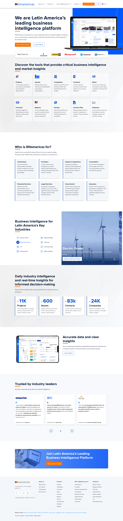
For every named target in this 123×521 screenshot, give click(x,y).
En (104, 4)
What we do (42, 484)
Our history (42, 487)
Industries (77, 4)
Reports (59, 496)
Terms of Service (20, 515)
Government (78, 499)
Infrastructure (22, 251)
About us (40, 4)
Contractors (78, 484)
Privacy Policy (29, 515)
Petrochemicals (46, 246)
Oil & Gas (44, 242)
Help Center (37, 515)
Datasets (59, 504)
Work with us (42, 491)
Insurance (77, 501)
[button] (61, 431)
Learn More (39, 45)
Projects (59, 484)
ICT (19, 246)
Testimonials (42, 489)
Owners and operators (81, 489)
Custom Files (60, 501)
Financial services (79, 494)
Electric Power (22, 237)
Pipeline (59, 506)
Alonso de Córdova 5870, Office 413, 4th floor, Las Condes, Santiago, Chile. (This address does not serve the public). (55, 512)
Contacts (59, 489)
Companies (60, 487)
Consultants (78, 491)
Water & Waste (46, 251)
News (58, 491)
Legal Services (79, 496)
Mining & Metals (46, 237)
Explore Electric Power (75, 259)
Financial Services (23, 242)
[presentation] (111, 259)
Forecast (59, 494)
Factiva (59, 499)
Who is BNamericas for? (63, 4)
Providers (77, 487)
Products (50, 4)
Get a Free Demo (88, 4)
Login (97, 4)
